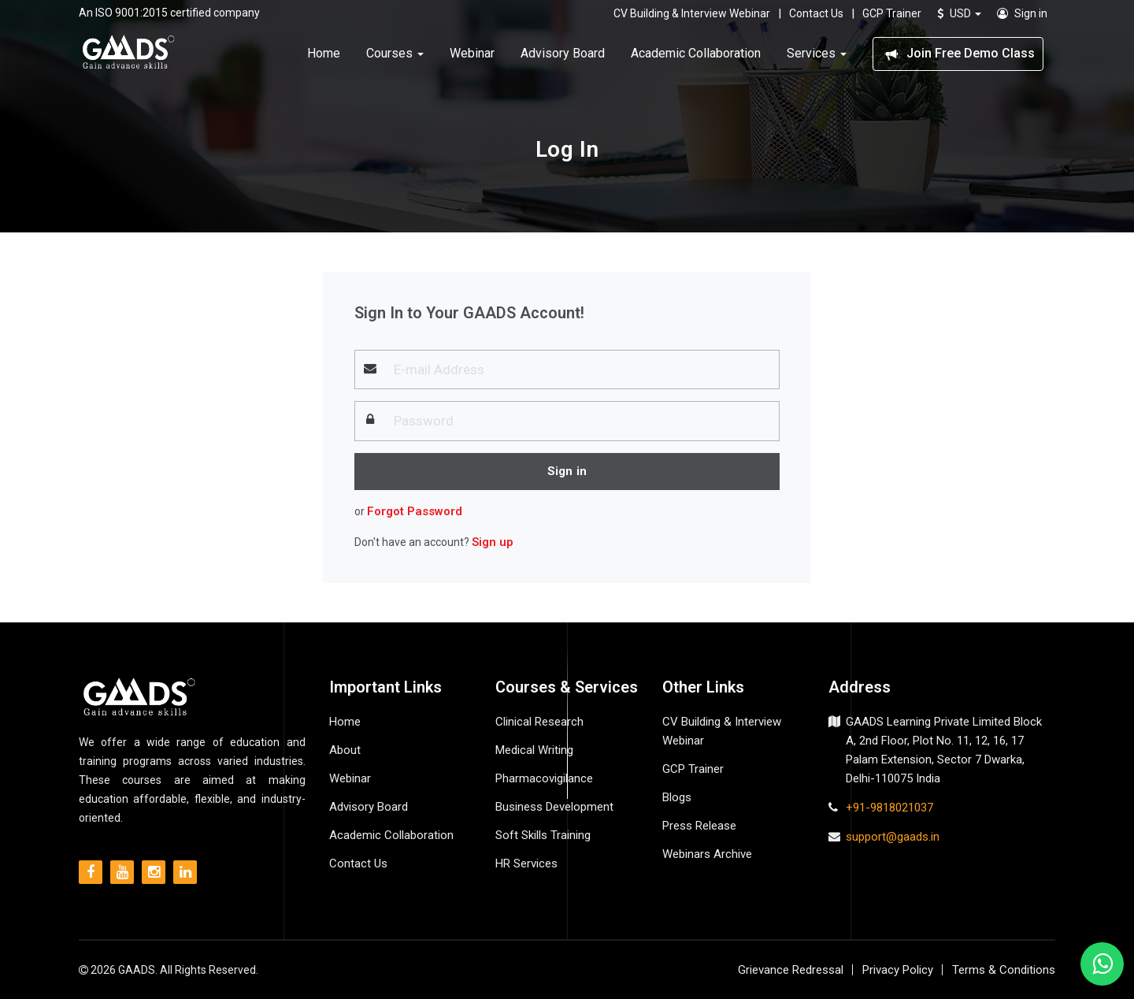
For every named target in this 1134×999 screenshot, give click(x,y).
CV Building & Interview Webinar (691, 13)
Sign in (1022, 13)
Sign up (492, 542)
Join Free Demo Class (958, 53)
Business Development (554, 807)
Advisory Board (563, 53)
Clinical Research (539, 722)
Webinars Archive (707, 854)
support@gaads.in (892, 837)
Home (323, 53)
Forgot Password (414, 511)
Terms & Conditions (1003, 970)
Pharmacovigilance (544, 778)
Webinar (472, 53)
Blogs (676, 797)
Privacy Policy (897, 970)
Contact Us (816, 13)
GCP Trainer (891, 13)
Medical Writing (534, 750)
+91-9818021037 (889, 807)
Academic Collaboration (696, 53)
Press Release (699, 826)
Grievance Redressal (790, 970)
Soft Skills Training (543, 835)
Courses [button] (395, 53)
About (345, 750)
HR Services (526, 863)
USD (959, 13)
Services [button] (817, 53)
